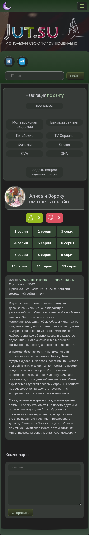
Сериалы (67, 279)
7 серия (21, 255)
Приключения (39, 279)
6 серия (68, 243)
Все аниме (44, 106)
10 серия (19, 266)
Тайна (55, 279)
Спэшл (64, 145)
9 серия (68, 255)
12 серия (70, 266)
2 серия (44, 231)
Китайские (24, 136)
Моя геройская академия (24, 124)
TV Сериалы (64, 136)
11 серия (44, 266)
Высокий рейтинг (64, 122)
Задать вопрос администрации (44, 172)
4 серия (21, 243)
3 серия (68, 231)
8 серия (44, 255)
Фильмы (25, 145)
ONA (64, 154)
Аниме (23, 279)
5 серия (44, 243)
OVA (24, 154)
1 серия (21, 231)
